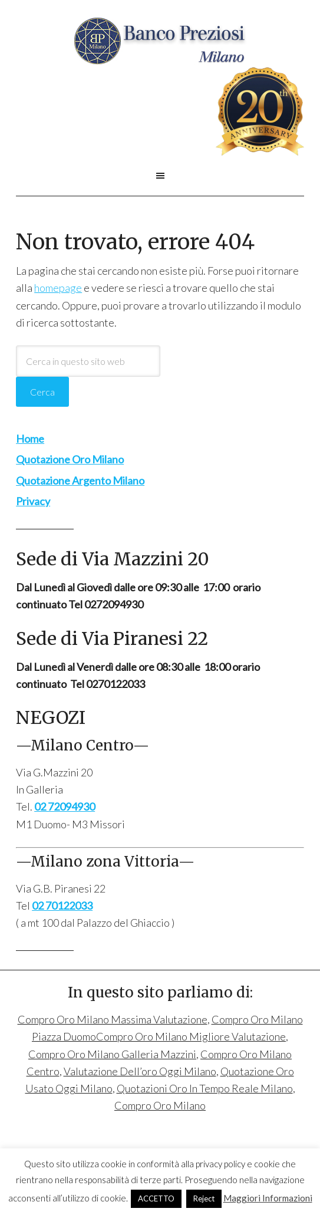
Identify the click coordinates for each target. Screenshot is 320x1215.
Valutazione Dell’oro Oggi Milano (140, 1071)
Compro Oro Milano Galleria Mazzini (112, 1054)
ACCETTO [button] (156, 1198)
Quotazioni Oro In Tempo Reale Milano (205, 1088)
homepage (58, 287)
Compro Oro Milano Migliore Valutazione (191, 1036)
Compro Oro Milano (160, 40)
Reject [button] (204, 1198)
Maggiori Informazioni (267, 1198)
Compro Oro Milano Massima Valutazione (112, 1019)
